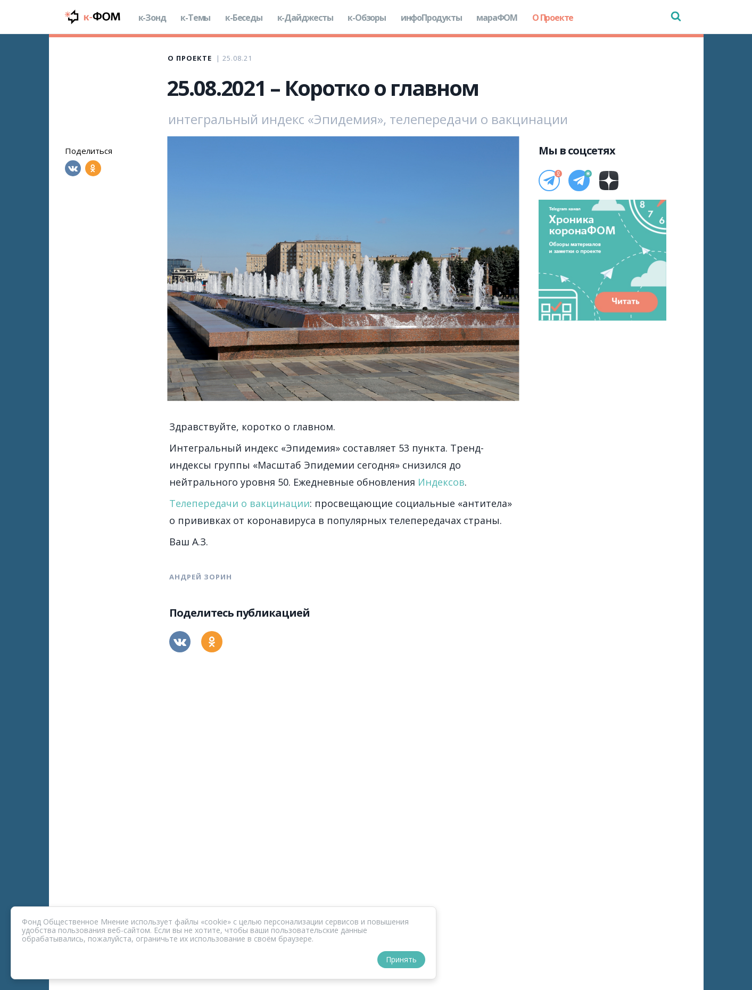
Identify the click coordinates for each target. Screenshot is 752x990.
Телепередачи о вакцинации (239, 503)
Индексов (441, 482)
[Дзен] (608, 180)
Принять (401, 959)
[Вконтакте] (73, 168)
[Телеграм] (549, 180)
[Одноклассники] (93, 168)
